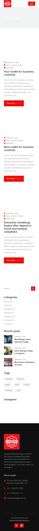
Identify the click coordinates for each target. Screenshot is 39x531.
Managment (8, 309)
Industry (7, 305)
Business (7, 302)
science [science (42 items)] (26, 384)
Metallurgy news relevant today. (22, 340)
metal (8, 65)
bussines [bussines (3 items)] (9, 379)
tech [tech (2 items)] (18, 390)
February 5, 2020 (19, 348)
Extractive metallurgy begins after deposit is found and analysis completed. (17, 227)
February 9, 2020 (12, 138)
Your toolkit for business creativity (19, 73)
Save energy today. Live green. (23, 352)
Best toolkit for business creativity (19, 148)
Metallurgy (11, 219)
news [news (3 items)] (17, 384)
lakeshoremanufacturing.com (19, 520)
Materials (10, 68)
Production (8, 320)
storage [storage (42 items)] (9, 390)
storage (20, 65)
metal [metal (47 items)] (8, 384)
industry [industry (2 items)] (20, 379)
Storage (7, 324)
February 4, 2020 (12, 213)
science (13, 65)
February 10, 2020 (12, 62)
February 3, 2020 (19, 336)
